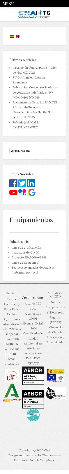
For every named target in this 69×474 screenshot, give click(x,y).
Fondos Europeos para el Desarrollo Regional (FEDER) (56, 312)
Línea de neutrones (25, 262)
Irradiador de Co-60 (25, 252)
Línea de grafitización (26, 247)
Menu (8, 3)
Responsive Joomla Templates (34, 460)
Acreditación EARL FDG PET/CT (33, 358)
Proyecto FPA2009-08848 (29, 257)
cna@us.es (12, 364)
